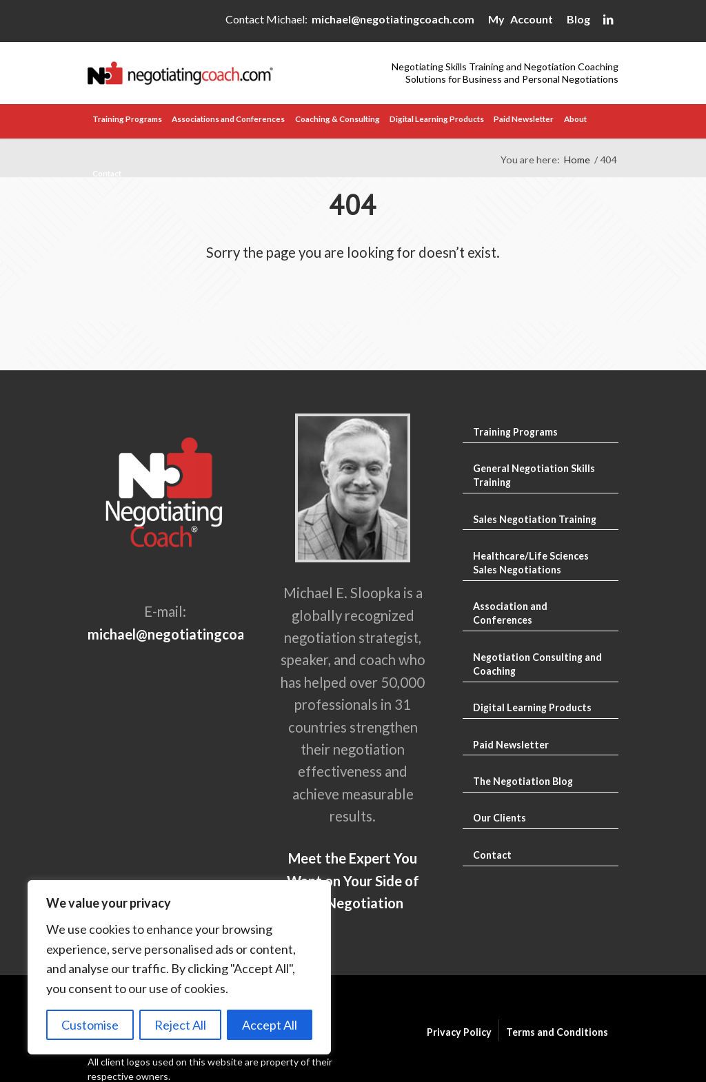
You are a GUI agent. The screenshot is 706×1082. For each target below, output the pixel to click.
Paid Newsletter (511, 745)
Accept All (269, 1024)
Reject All (180, 1024)
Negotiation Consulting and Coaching (537, 664)
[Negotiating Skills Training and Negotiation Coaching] (220, 73)
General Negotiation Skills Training (534, 475)
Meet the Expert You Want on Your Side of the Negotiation (353, 880)
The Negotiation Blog (523, 781)
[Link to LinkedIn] (608, 22)
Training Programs (515, 432)
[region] (179, 967)
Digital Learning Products (532, 707)
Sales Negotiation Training (534, 519)
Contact (492, 855)
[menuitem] (127, 121)
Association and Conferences (510, 613)
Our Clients (499, 818)
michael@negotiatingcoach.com (393, 18)
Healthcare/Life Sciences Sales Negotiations (531, 562)
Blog (578, 18)
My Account (520, 18)
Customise (90, 1024)
